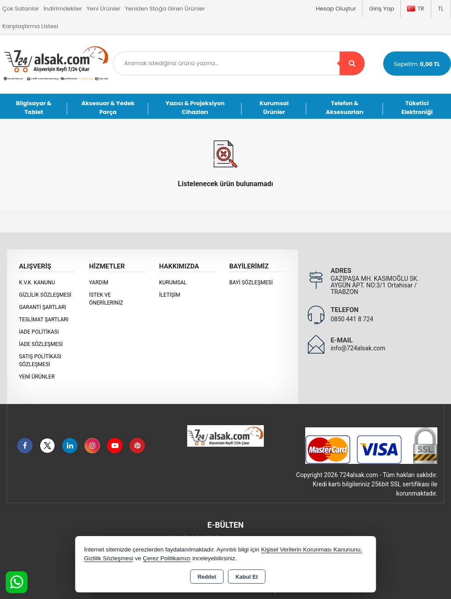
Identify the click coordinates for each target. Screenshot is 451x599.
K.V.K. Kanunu (37, 282)
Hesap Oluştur (336, 8)
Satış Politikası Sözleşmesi (40, 360)
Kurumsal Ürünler (273, 107)
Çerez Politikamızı (167, 558)
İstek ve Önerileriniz (106, 299)
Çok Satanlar (20, 8)
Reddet (206, 577)
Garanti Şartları (42, 307)
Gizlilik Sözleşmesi (45, 295)
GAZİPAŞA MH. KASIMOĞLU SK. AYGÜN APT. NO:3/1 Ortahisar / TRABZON (375, 285)
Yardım (98, 282)
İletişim (169, 295)
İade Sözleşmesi (41, 344)
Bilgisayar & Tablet (34, 107)
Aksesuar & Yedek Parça (108, 107)
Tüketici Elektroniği (417, 107)
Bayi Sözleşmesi (251, 282)
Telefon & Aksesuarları (345, 107)
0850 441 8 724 (352, 319)
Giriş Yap (381, 8)
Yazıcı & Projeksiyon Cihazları (195, 107)
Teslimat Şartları (44, 319)
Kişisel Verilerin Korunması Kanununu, (311, 549)
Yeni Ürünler (37, 377)
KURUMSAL (172, 282)
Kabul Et (247, 577)
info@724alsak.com (358, 348)
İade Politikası (39, 332)
